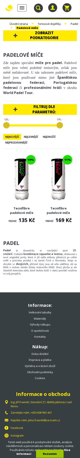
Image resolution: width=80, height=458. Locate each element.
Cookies (40, 378)
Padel (74, 24)
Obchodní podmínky (40, 372)
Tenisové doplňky (49, 24)
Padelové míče (27, 28)
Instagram (17, 435)
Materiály (40, 318)
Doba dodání (40, 354)
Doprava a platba (40, 360)
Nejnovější (12, 137)
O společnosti (40, 331)
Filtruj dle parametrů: (44, 109)
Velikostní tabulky (40, 312)
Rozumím (50, 454)
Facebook (17, 428)
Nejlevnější (31, 137)
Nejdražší (49, 137)
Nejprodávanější (16, 142)
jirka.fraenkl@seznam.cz (44, 420)
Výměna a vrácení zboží (40, 366)
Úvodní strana (19, 24)
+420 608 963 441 (41, 412)
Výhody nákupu (40, 324)
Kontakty (40, 337)
